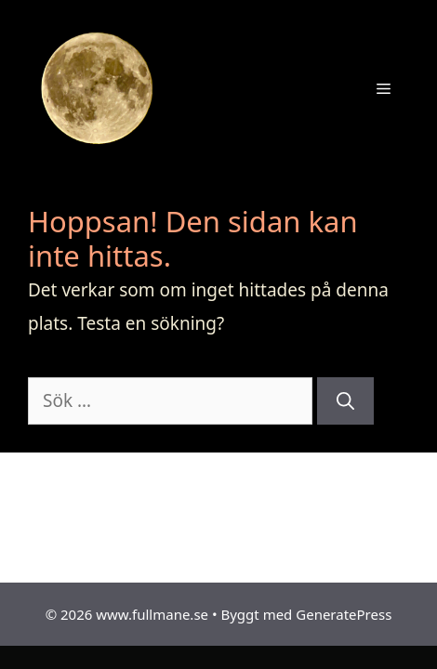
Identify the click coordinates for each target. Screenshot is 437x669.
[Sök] (345, 401)
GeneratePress (343, 614)
